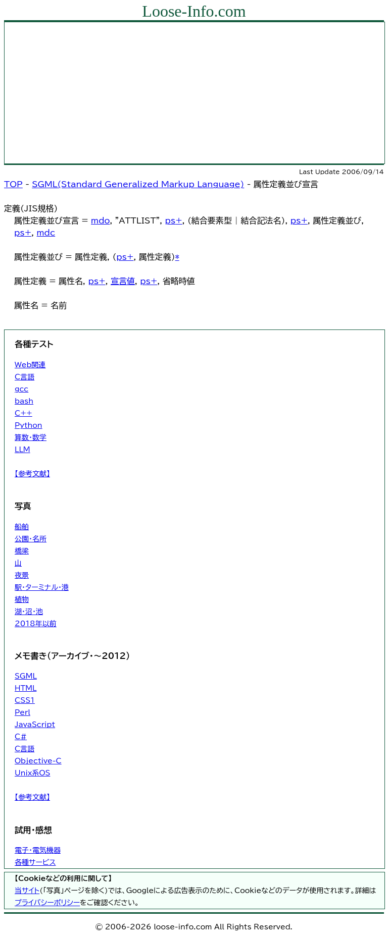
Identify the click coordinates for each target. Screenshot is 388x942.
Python (28, 425)
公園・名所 (30, 538)
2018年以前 (36, 623)
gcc (21, 389)
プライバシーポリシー (47, 902)
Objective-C (38, 760)
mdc (46, 233)
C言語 (24, 376)
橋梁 (22, 551)
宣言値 (123, 281)
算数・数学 (30, 437)
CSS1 (25, 700)
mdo (100, 220)
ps (170, 220)
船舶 (22, 526)
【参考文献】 (32, 473)
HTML (25, 688)
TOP (13, 184)
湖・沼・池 (29, 611)
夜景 (22, 575)
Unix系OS (32, 773)
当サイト (27, 890)
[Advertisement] (194, 92)
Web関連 (30, 364)
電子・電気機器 (38, 850)
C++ (23, 413)
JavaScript (35, 724)
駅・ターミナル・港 (42, 587)
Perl (22, 712)
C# (21, 736)
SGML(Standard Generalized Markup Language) (138, 184)
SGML (26, 676)
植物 (22, 599)
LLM (22, 449)
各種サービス (35, 862)
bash (24, 401)
